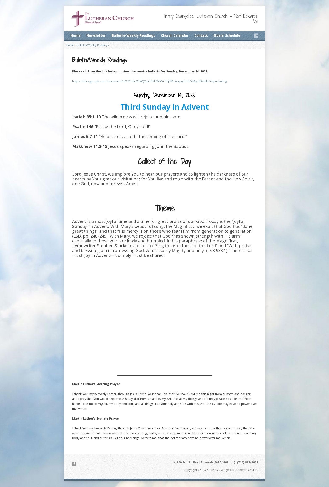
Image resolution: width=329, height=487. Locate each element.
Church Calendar (174, 35)
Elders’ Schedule (227, 35)
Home (75, 35)
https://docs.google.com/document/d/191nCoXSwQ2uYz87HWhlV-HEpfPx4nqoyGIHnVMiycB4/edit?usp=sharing (149, 81)
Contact (201, 35)
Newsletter (96, 35)
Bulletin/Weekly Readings (133, 35)
